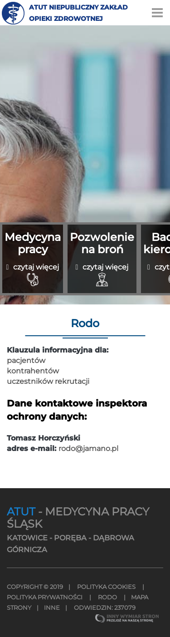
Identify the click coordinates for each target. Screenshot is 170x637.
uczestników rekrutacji (48, 381)
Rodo (107, 597)
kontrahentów (33, 371)
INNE (52, 607)
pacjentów (26, 360)
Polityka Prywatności (45, 597)
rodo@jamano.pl (88, 448)
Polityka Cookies (106, 586)
